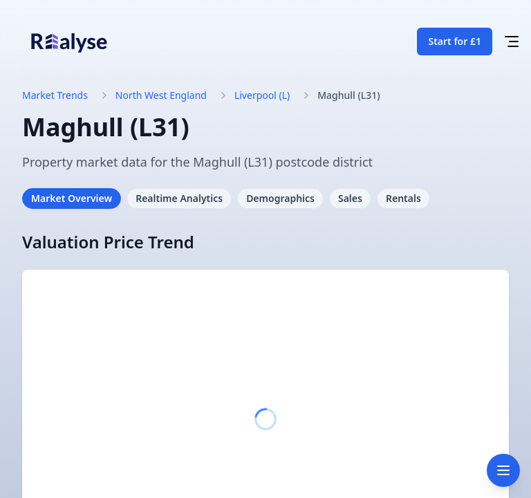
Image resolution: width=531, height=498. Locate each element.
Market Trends (55, 95)
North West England (161, 95)
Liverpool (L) (262, 95)
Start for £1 (454, 41)
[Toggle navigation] (503, 470)
